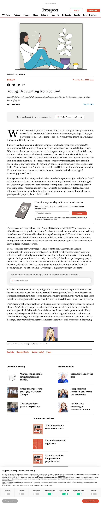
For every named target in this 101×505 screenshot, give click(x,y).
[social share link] (24, 85)
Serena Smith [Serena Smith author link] (15, 104)
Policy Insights (89, 15)
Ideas (35, 15)
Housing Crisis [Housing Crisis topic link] (23, 352)
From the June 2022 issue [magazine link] (83, 80)
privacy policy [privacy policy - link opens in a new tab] (56, 474)
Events (77, 15)
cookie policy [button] (61, 476)
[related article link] (25, 378)
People (26, 15)
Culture (44, 15)
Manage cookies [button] (9, 501)
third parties (28, 477)
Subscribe (93, 10)
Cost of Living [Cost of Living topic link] (38, 352)
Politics (17, 15)
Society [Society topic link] (10, 352)
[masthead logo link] (50, 10)
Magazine (55, 15)
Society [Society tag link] (11, 80)
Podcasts (66, 15)
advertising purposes (39, 479)
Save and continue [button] (91, 501)
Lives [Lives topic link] (48, 352)
